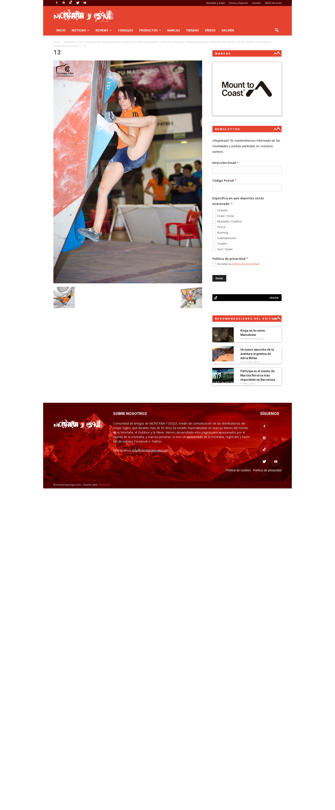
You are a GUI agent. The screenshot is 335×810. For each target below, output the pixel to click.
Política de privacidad (267, 470)
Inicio (61, 30)
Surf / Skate (222, 249)
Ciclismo (220, 210)
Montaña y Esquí (215, 2)
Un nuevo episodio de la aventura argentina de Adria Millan (257, 354)
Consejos (125, 30)
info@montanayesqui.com (150, 450)
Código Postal (224, 180)
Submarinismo (224, 238)
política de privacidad (245, 264)
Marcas (173, 30)
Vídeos (210, 30)
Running (220, 233)
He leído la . (236, 264)
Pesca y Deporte (238, 2)
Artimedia (104, 485)
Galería (228, 30)
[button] (276, 30)
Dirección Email (225, 163)
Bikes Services (273, 2)
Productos (150, 30)
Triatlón (219, 244)
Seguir (274, 297)
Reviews (104, 30)
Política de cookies (238, 470)
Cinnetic (256, 2)
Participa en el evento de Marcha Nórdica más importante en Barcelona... (259, 375)
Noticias (80, 30)
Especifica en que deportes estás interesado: (238, 201)
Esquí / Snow (223, 216)
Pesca (218, 227)
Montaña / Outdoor (227, 221)
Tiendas (192, 30)
